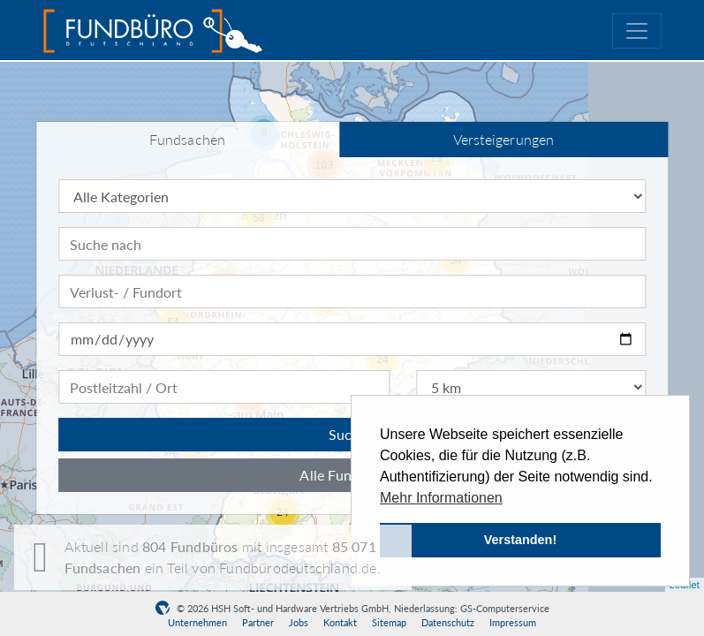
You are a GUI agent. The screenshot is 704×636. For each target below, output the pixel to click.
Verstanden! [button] (520, 540)
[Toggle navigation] (637, 31)
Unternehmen (197, 622)
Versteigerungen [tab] (504, 139)
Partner (258, 622)
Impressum (512, 622)
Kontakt (340, 622)
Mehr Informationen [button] (441, 497)
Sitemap (389, 622)
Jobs (298, 622)
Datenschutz (447, 622)
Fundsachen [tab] (187, 139)
